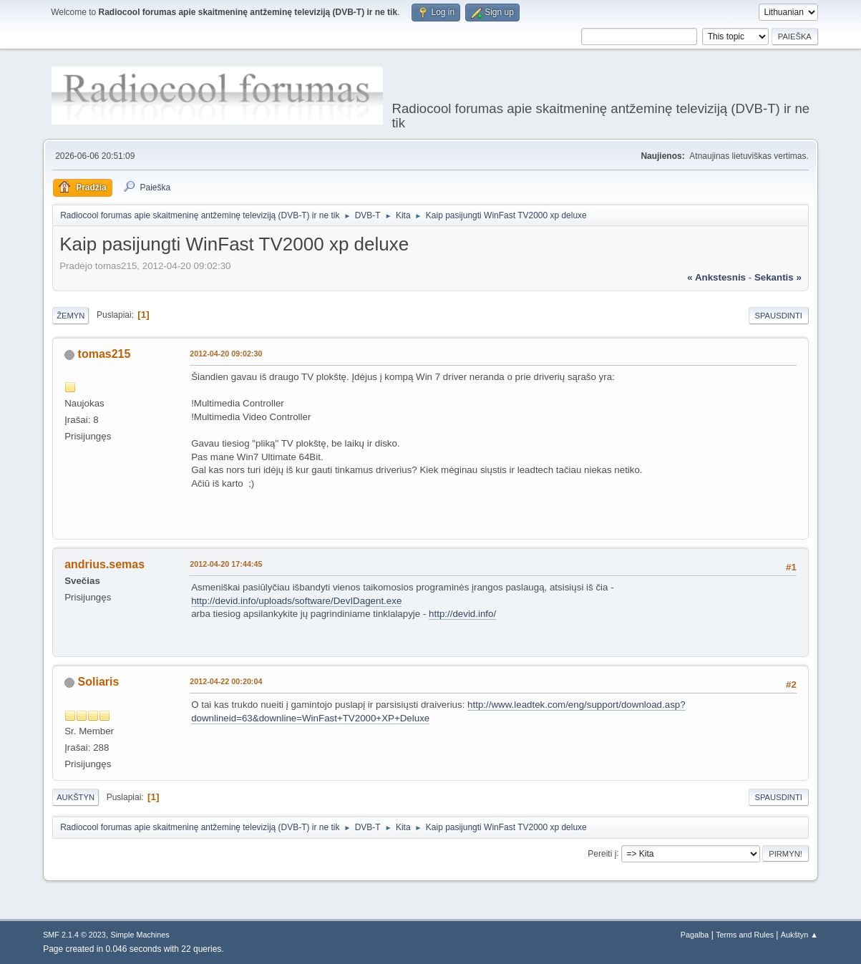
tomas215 (104, 354)
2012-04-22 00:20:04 (226, 681)
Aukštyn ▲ (799, 934)
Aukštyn (75, 797)
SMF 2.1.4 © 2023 (74, 934)
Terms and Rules (745, 934)
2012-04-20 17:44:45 (226, 564)
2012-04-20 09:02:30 (226, 353)
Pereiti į (602, 853)
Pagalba (695, 934)
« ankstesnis (716, 277)
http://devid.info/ (462, 613)
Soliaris (99, 682)
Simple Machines (139, 934)
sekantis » (778, 277)
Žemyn (70, 315)
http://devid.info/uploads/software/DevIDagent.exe (296, 600)
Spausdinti (778, 315)
